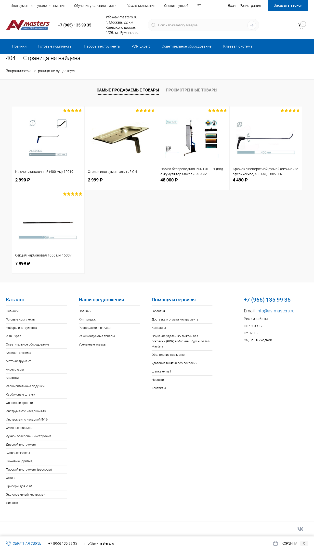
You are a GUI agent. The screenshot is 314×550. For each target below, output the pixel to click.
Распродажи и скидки (94, 328)
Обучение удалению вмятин (96, 6)
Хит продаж (87, 319)
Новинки (12, 311)
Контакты (159, 328)
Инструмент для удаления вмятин (38, 6)
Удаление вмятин (141, 6)
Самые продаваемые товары (128, 90)
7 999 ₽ (22, 263)
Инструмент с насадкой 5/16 (27, 419)
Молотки (12, 378)
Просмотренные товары (191, 90)
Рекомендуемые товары (97, 336)
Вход (232, 5)
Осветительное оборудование (27, 344)
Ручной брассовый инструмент (28, 436)
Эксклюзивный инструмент (26, 494)
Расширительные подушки (25, 386)
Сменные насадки (19, 428)
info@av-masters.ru (121, 17)
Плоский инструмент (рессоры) (29, 469)
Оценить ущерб (176, 6)
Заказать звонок (288, 5)
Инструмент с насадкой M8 (26, 411)
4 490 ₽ (240, 179)
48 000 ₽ (169, 179)
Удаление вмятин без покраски (174, 363)
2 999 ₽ (95, 179)
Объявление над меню (168, 355)
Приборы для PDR (19, 486)
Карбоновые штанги (20, 394)
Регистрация (250, 5)
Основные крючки (19, 403)
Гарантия (158, 311)
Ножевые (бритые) (19, 461)
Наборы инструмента (21, 328)
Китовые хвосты (18, 453)
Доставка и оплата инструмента (175, 319)
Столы (10, 478)
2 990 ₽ (22, 179)
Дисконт (12, 503)
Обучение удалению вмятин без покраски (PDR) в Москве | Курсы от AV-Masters (180, 341)
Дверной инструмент (21, 444)
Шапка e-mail (161, 371)
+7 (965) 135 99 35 (74, 25)
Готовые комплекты (21, 319)
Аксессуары (15, 369)
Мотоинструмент (18, 361)
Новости (158, 380)
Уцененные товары (92, 344)
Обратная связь (23, 543)
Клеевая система (18, 353)
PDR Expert (13, 336)
